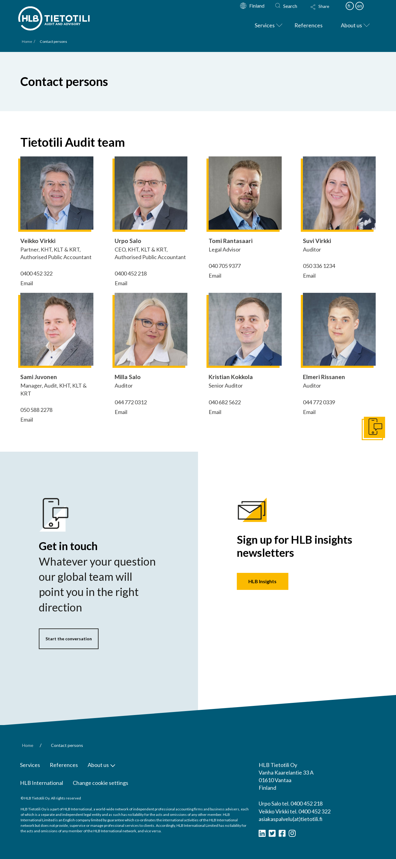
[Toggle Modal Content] (325, 11)
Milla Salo (128, 376)
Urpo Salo (128, 240)
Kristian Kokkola (231, 376)
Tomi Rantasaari (231, 240)
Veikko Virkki (37, 240)
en (359, 6)
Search (290, 6)
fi (348, 6)
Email (26, 283)
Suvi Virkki (317, 240)
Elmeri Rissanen (324, 376)
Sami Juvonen (38, 376)
